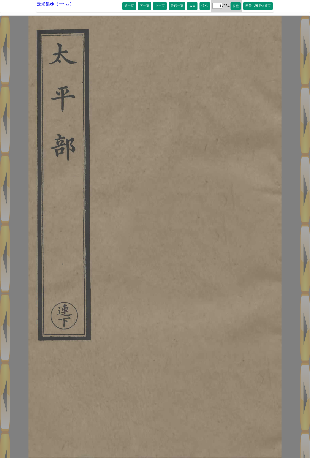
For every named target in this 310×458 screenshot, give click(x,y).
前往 (235, 6)
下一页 (144, 6)
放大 (192, 6)
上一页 (160, 6)
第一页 (129, 6)
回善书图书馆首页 (258, 6)
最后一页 (177, 6)
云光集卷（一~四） (55, 3)
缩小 (204, 6)
